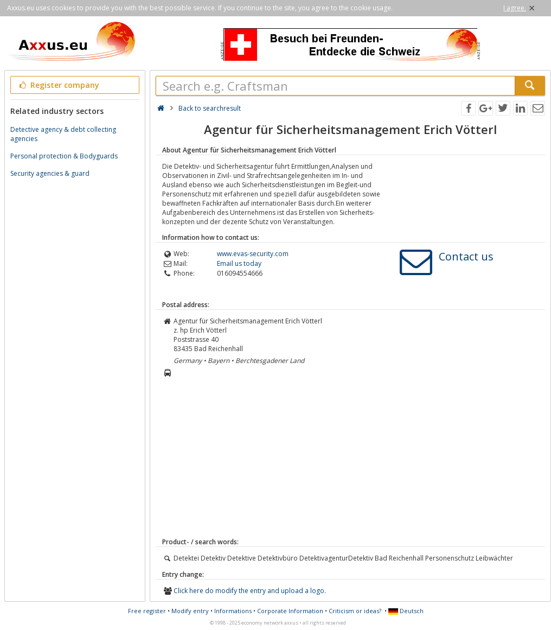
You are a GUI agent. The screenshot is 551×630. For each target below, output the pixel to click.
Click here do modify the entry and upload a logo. (250, 590)
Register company (58, 85)
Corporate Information (290, 611)
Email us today (239, 263)
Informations (233, 611)
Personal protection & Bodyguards (64, 156)
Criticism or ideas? (355, 611)
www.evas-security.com (253, 253)
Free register (147, 611)
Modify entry (190, 611)
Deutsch (406, 611)
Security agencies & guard (49, 173)
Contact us (466, 256)
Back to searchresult (209, 108)
